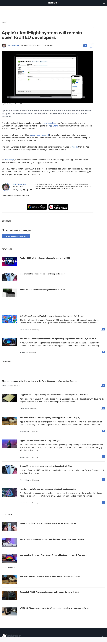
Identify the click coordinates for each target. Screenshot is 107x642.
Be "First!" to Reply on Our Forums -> (16, 236)
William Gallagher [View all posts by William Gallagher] (7, 386)
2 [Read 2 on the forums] (103, 456)
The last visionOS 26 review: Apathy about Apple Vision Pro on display (50, 418)
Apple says (9, 160)
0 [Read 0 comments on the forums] (85, 45)
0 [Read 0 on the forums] (103, 329)
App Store (53, 126)
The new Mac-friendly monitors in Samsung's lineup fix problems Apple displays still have (58, 339)
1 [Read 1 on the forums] (103, 502)
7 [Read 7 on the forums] (103, 352)
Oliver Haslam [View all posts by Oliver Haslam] (24, 330)
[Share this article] (91, 45)
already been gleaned (39, 135)
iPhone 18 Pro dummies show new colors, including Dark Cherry (47, 466)
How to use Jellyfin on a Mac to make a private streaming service (48, 489)
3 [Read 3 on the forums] (103, 408)
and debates (49, 123)
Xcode (75, 147)
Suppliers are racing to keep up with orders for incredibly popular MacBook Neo (54, 395)
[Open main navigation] (103, 2)
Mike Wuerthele (13, 45)
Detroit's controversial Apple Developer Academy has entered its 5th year (52, 316)
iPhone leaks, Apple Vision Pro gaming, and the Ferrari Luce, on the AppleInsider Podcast (39, 381)
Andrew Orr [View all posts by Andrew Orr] (23, 352)
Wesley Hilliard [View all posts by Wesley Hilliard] (24, 431)
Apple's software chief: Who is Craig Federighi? (40, 440)
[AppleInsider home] (53, 3)
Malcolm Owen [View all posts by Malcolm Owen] (24, 457)
